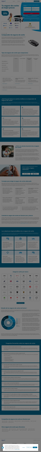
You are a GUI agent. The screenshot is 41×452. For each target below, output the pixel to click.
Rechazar (23, 447)
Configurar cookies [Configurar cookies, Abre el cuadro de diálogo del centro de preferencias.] (29, 447)
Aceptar (35, 447)
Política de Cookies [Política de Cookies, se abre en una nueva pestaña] (17, 449)
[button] (3, 448)
